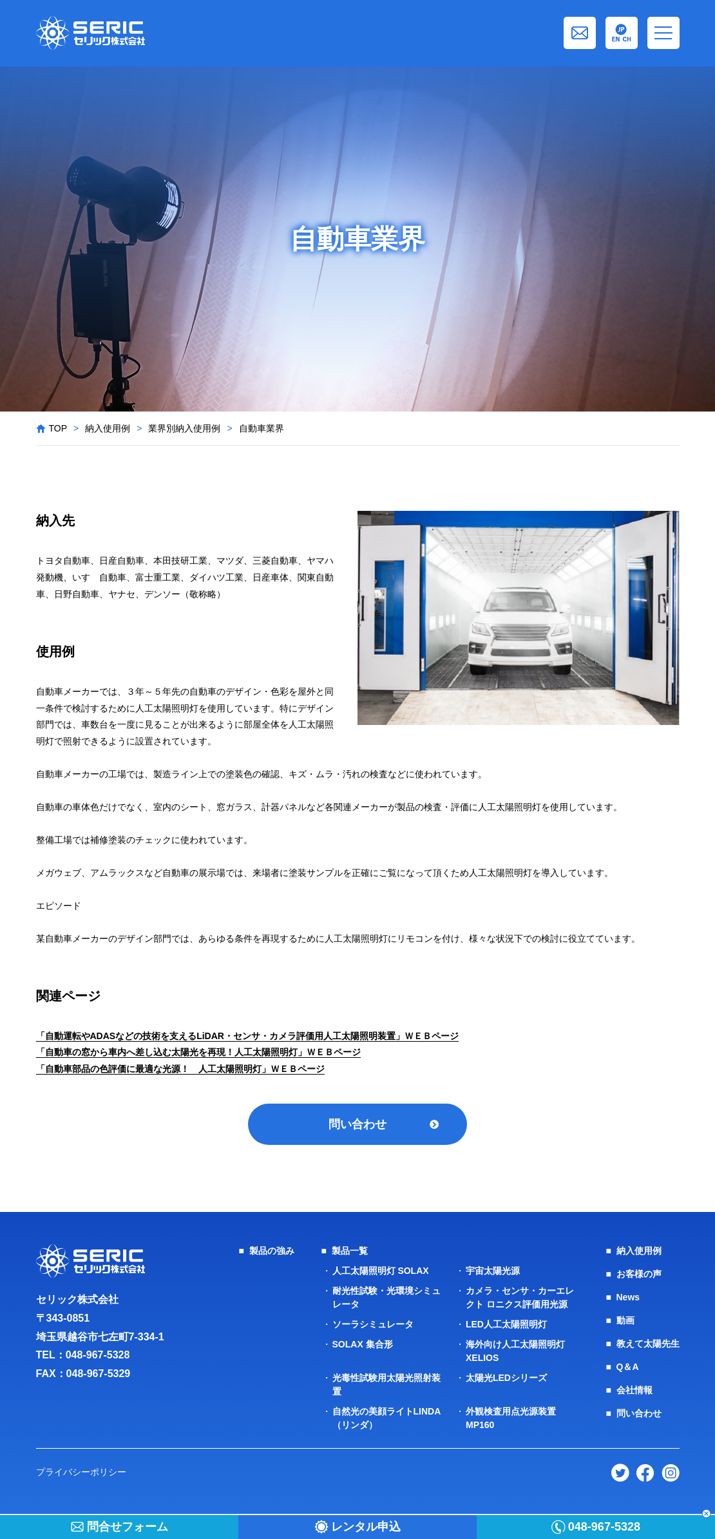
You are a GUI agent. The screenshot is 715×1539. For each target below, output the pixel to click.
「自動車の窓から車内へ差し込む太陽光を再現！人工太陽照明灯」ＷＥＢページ (198, 1052)
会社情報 (634, 1390)
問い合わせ (357, 1124)
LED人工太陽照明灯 (506, 1324)
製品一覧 (350, 1251)
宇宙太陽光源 (493, 1271)
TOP (58, 428)
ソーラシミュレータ (373, 1324)
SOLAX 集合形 (362, 1344)
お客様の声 (639, 1274)
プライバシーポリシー (81, 1472)
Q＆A (627, 1367)
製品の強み (271, 1251)
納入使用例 (107, 428)
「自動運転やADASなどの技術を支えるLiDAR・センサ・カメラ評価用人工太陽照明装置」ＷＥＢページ (247, 1036)
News (628, 1297)
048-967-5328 (98, 1354)
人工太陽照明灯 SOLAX (380, 1271)
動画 (625, 1320)
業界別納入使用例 (184, 428)
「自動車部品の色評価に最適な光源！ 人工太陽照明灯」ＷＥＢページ (180, 1069)
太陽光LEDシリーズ (506, 1378)
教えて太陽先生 (648, 1343)
